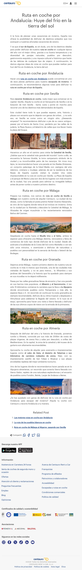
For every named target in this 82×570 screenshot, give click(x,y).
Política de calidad (50, 497)
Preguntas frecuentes (11, 486)
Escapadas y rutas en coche (54, 488)
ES (65, 3)
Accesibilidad (48, 483)
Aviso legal (55, 567)
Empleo (4, 491)
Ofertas (4, 477)
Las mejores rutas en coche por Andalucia (33, 418)
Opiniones (6, 500)
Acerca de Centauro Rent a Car (56, 465)
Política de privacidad (23, 567)
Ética (64, 567)
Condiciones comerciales (53, 492)
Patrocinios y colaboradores (54, 479)
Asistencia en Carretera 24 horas (16, 465)
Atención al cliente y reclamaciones (17, 481)
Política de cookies (41, 567)
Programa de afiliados (52, 474)
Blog (3, 495)
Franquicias (47, 469)
